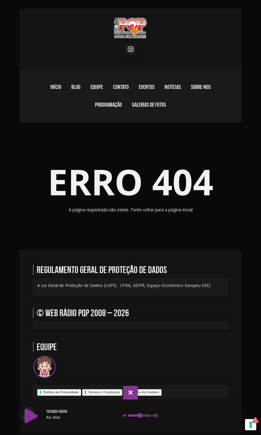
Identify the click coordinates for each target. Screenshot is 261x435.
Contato (121, 87)
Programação (108, 104)
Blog (75, 87)
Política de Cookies (144, 392)
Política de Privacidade (61, 392)
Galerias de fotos (149, 104)
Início (55, 87)
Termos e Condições (104, 392)
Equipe (97, 87)
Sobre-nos (201, 87)
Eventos (146, 87)
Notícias (173, 87)
